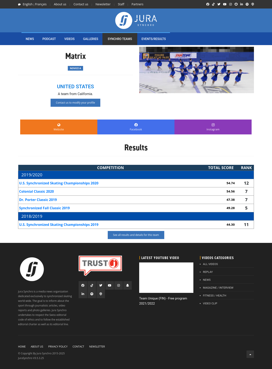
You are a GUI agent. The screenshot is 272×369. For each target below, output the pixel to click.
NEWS (30, 39)
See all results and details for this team (136, 235)
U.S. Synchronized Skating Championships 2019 (58, 224)
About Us (37, 346)
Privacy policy (58, 346)
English (28, 4)
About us (60, 4)
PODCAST (49, 39)
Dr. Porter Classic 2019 (38, 199)
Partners (137, 4)
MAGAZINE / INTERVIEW (218, 287)
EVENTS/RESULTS (154, 39)
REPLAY (208, 272)
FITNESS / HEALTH (214, 295)
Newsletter (103, 4)
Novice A (75, 68)
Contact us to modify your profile (75, 102)
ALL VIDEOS (210, 264)
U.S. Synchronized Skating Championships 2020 (58, 183)
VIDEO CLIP (210, 303)
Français (41, 4)
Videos (69, 39)
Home (22, 346)
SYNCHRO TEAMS (120, 39)
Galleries (90, 39)
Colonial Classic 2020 (36, 191)
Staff (121, 4)
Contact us (81, 4)
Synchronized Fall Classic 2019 (44, 208)
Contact (78, 346)
